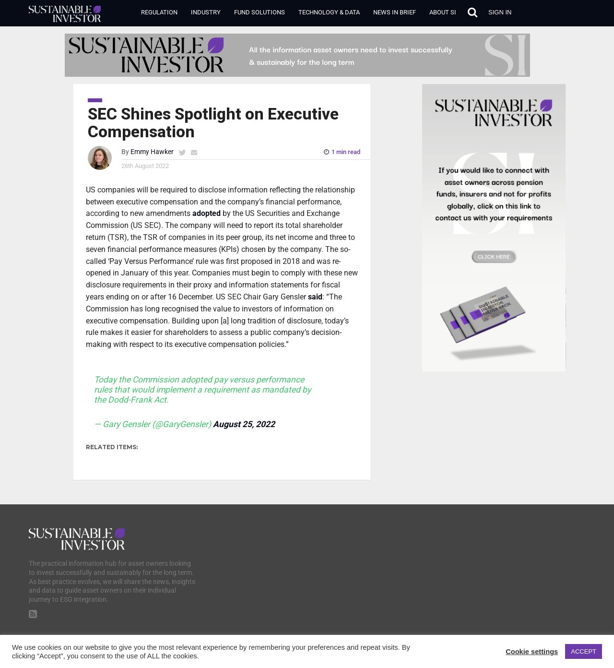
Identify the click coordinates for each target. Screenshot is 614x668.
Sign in (499, 12)
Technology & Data (329, 12)
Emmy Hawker (152, 152)
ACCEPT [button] (583, 651)
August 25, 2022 (244, 424)
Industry (206, 12)
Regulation (159, 12)
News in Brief (394, 12)
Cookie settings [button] (532, 652)
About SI (442, 12)
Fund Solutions (259, 12)
